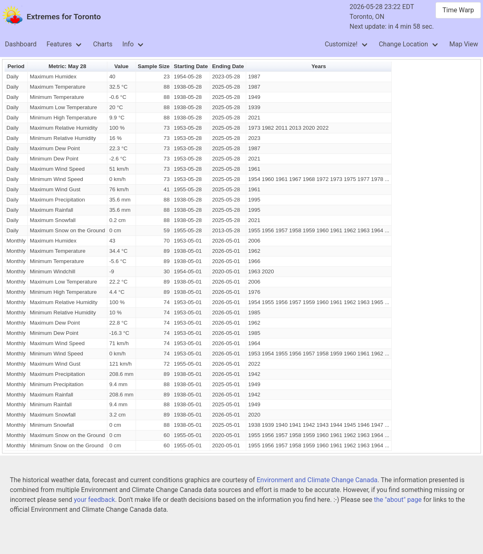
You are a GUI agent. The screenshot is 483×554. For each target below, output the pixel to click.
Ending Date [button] (228, 66)
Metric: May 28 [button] (67, 66)
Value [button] (121, 66)
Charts (102, 44)
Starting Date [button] (191, 66)
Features (59, 44)
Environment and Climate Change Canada (316, 480)
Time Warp (458, 10)
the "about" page (398, 500)
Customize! (341, 44)
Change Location (403, 44)
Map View (463, 44)
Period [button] (15, 66)
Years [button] (318, 66)
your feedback (94, 500)
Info (128, 44)
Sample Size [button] (154, 66)
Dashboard (20, 44)
